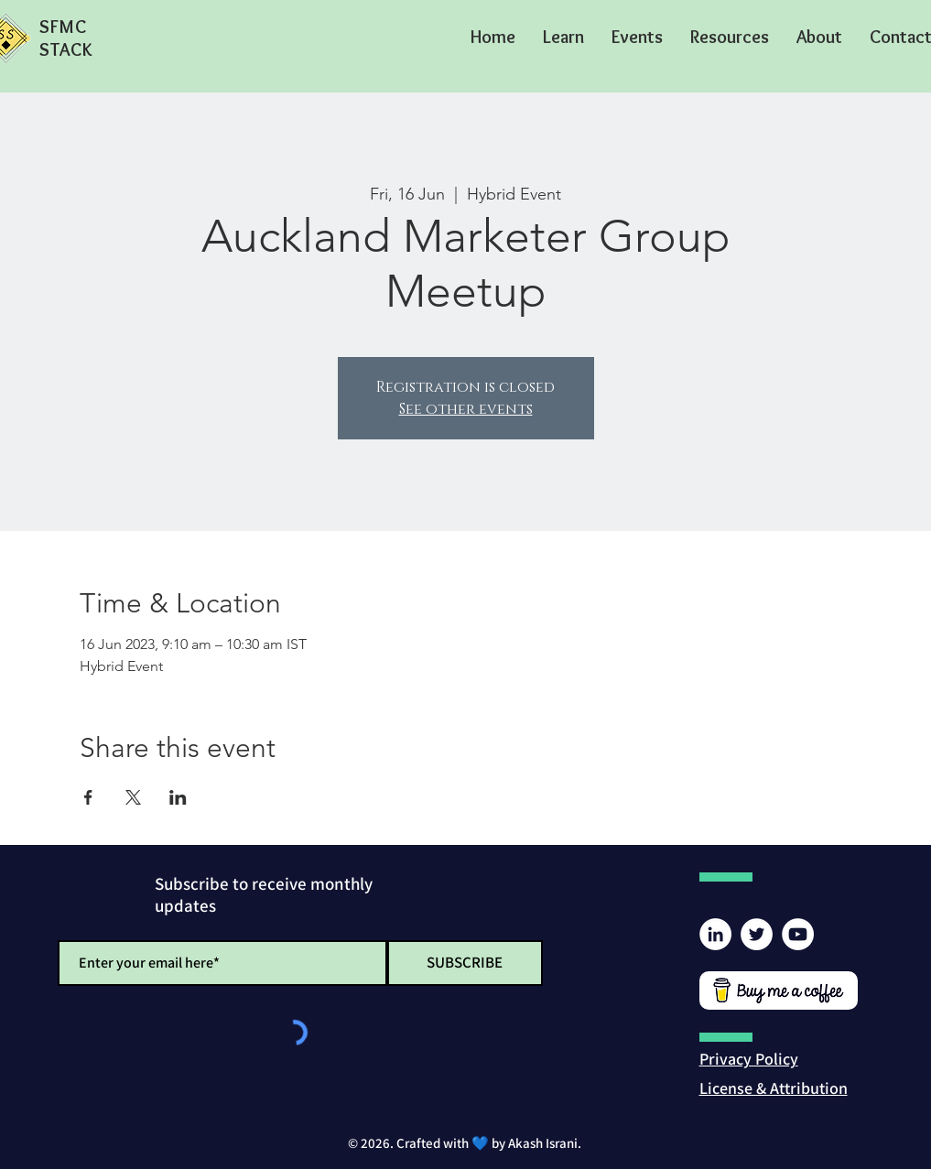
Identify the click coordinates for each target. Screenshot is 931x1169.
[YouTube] (798, 934)
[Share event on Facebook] (88, 797)
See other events (466, 409)
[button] (563, 37)
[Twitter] (757, 934)
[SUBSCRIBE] (465, 963)
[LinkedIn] (715, 934)
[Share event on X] (133, 797)
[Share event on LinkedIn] (178, 797)
